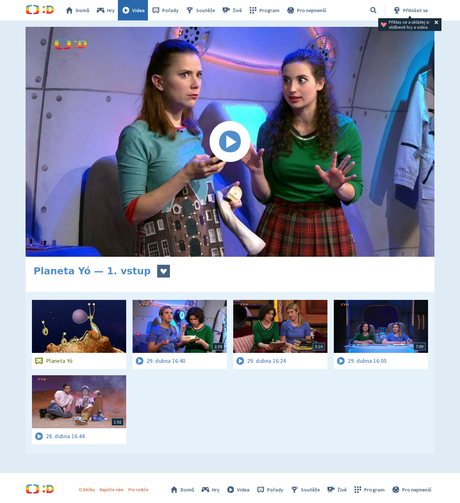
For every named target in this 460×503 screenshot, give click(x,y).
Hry (105, 10)
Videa (133, 10)
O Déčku (87, 489)
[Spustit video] (230, 142)
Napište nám (111, 489)
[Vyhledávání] (373, 10)
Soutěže (200, 10)
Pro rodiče (138, 489)
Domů (77, 10)
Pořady (165, 10)
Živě (231, 10)
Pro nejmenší (306, 10)
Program (264, 10)
